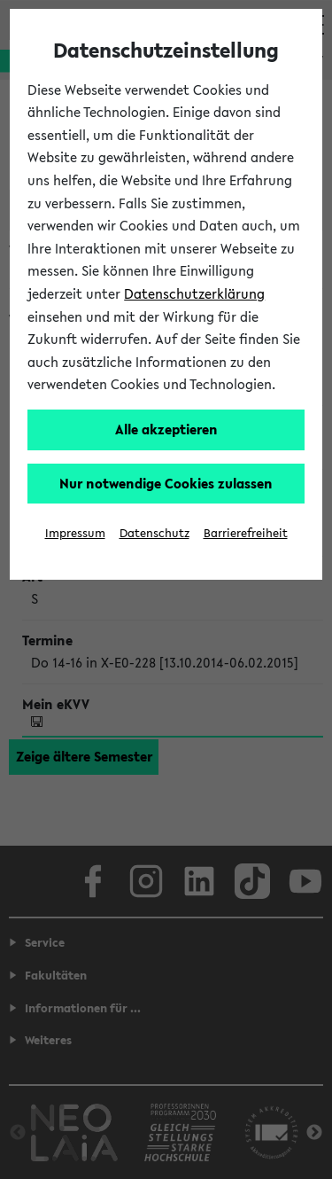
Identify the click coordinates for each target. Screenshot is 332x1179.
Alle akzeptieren (166, 429)
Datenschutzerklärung (194, 293)
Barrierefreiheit (246, 533)
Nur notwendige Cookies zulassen (166, 483)
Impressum (75, 533)
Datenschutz (154, 533)
